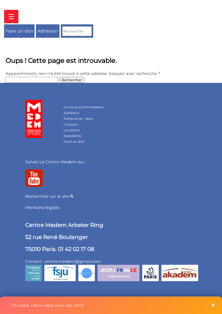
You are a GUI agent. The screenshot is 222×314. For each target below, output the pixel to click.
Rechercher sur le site (49, 196)
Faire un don (19, 31)
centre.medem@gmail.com (72, 261)
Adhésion (47, 31)
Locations (72, 130)
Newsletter (73, 136)
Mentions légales (42, 207)
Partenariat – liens (78, 119)
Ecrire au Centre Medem (84, 107)
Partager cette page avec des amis (47, 305)
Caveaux (71, 124)
